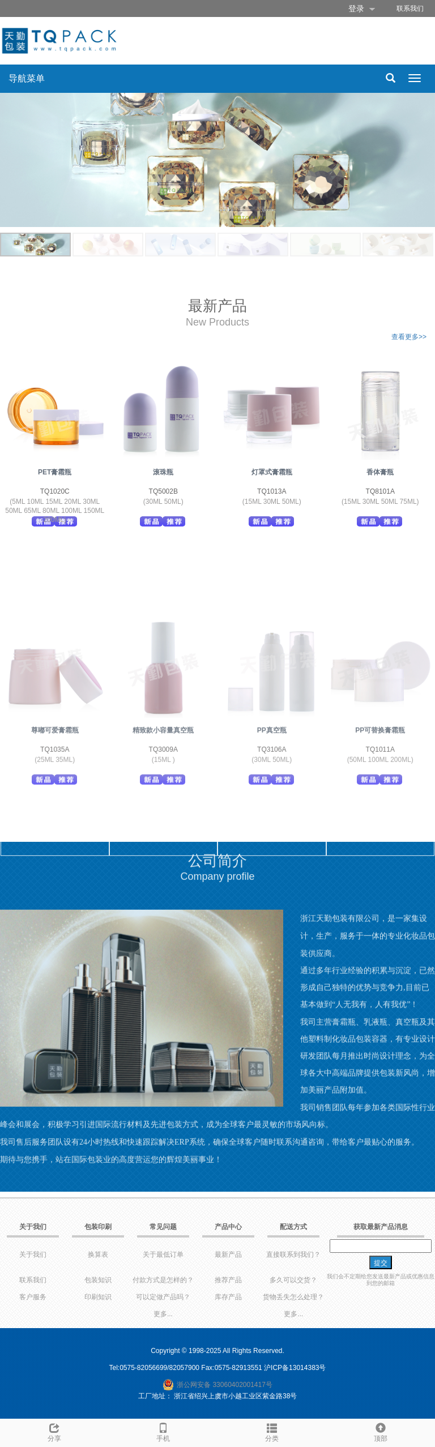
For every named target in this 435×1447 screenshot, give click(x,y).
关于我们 (32, 1254)
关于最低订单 (163, 1254)
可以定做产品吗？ (163, 1297)
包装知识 (98, 1280)
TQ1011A (380, 820)
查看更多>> (409, 337)
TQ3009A (163, 820)
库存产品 (228, 1297)
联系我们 (410, 8)
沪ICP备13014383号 (295, 1368)
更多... (163, 1314)
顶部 (380, 1430)
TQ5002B (163, 491)
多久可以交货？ (293, 1280)
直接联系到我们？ (293, 1254)
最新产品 (228, 1254)
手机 (163, 1430)
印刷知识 (98, 1297)
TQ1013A (271, 491)
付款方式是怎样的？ (163, 1280)
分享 (54, 1430)
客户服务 (32, 1297)
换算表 (98, 1254)
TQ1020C (55, 491)
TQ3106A (271, 820)
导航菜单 (26, 78)
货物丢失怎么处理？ (293, 1297)
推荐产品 (228, 1280)
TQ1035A (54, 820)
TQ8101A (380, 491)
